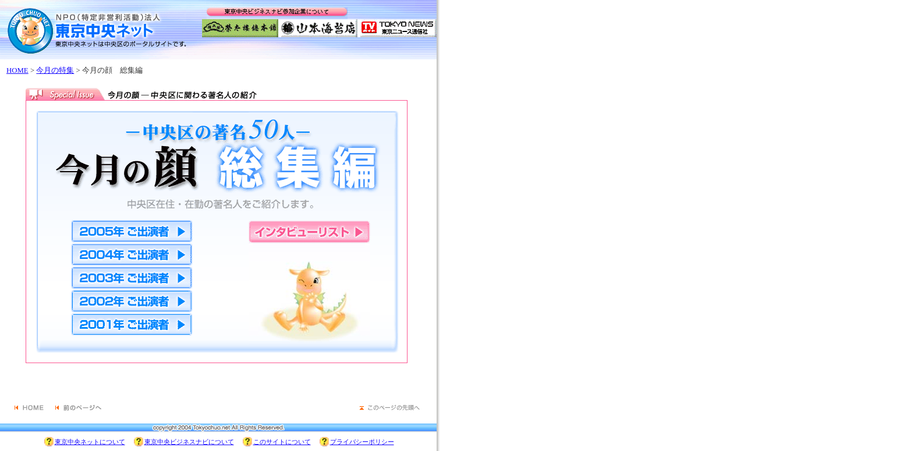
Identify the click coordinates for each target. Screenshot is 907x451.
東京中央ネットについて (90, 441)
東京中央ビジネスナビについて (189, 441)
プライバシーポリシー (362, 441)
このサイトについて (282, 441)
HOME (17, 70)
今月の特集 (55, 70)
